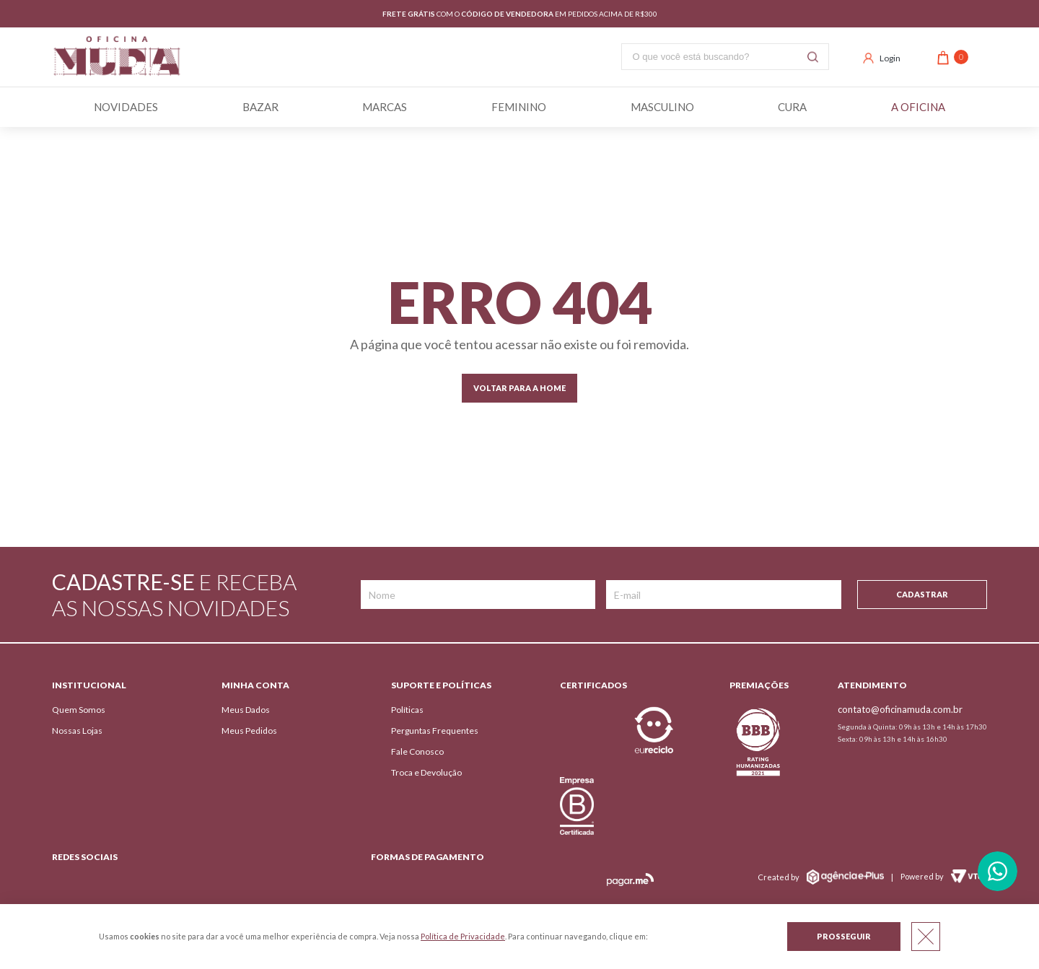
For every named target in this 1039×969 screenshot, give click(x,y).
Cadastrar (922, 594)
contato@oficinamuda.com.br (900, 709)
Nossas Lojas (77, 730)
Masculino (662, 106)
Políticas (407, 709)
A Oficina (918, 106)
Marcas (384, 106)
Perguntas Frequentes (434, 730)
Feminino (518, 106)
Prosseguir (844, 936)
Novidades (126, 106)
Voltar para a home (519, 388)
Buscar (812, 56)
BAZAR (260, 106)
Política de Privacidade (463, 936)
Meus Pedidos (249, 730)
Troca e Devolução (426, 772)
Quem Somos (78, 709)
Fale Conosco (417, 751)
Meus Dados (246, 709)
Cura (792, 106)
